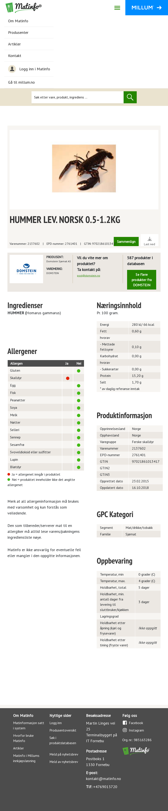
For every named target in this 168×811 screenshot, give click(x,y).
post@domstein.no (88, 275)
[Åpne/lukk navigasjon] (117, 7)
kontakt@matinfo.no (103, 778)
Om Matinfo (18, 20)
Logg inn (55, 723)
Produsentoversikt (62, 730)
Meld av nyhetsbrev (63, 761)
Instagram (133, 730)
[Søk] (78, 97)
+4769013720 (105, 786)
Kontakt (14, 55)
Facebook (132, 722)
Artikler (14, 44)
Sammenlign (126, 241)
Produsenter (18, 32)
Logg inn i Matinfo (29, 69)
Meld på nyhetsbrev (63, 754)
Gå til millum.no (21, 82)
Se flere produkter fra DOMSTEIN (142, 279)
